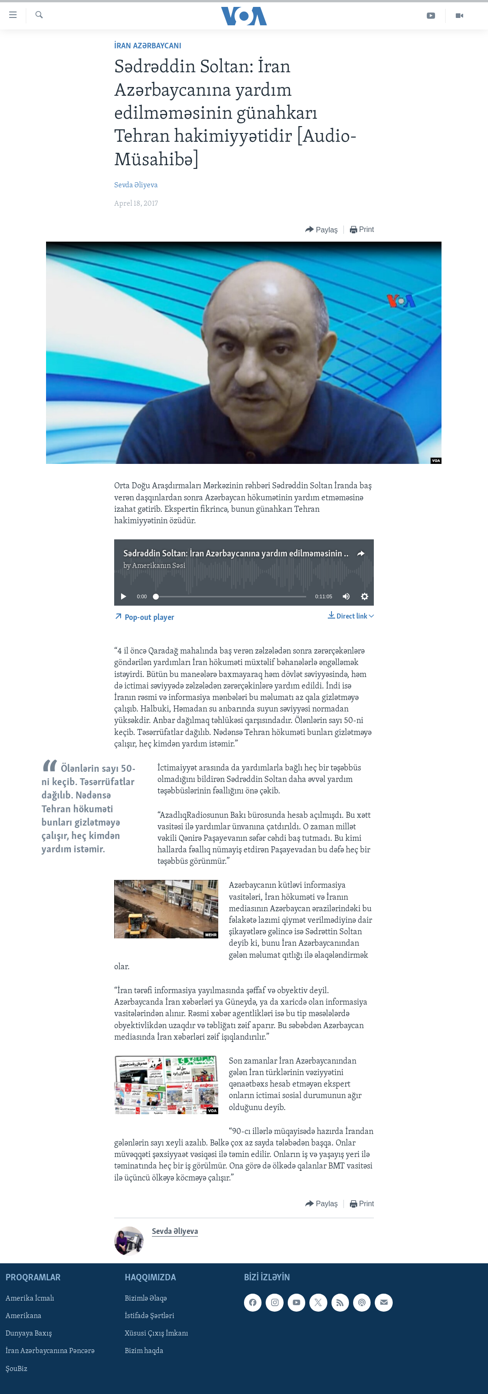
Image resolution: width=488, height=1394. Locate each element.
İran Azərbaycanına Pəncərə (50, 1351)
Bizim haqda (144, 1351)
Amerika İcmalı (30, 1298)
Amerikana (23, 1316)
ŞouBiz (16, 1368)
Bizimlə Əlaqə (146, 1298)
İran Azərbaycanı (147, 46)
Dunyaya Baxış (29, 1333)
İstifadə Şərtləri (149, 1316)
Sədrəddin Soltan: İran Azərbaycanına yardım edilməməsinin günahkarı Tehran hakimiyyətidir (293, 554)
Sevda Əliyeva (136, 185)
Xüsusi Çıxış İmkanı (156, 1333)
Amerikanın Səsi (159, 566)
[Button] (321, 230)
